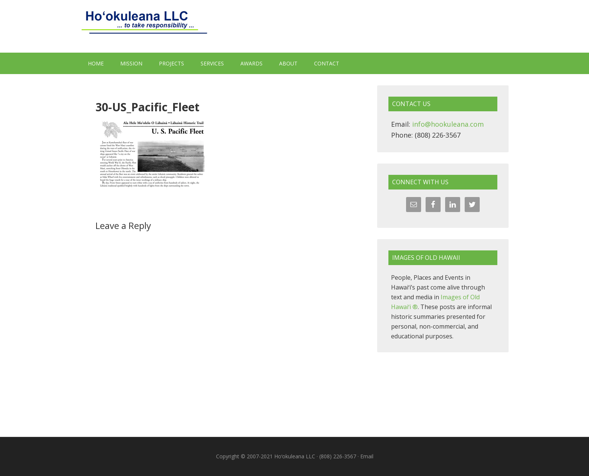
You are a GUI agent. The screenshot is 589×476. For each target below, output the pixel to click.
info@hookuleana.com (448, 124)
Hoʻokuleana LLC (294, 26)
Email (366, 456)
